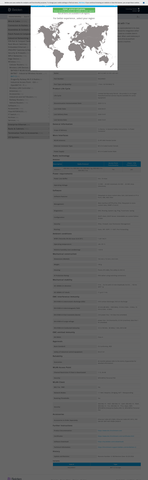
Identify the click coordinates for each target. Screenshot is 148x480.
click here (82, 2)
